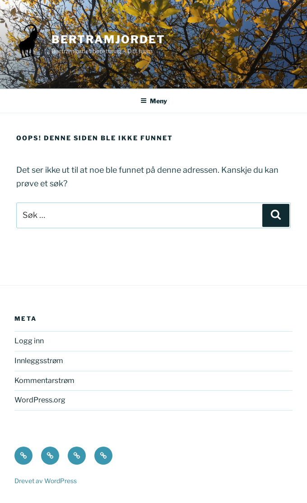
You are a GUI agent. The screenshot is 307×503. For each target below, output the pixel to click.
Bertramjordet (108, 39)
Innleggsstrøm (38, 360)
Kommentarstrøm (44, 380)
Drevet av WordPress (45, 481)
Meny (153, 101)
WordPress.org (39, 400)
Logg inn (29, 341)
